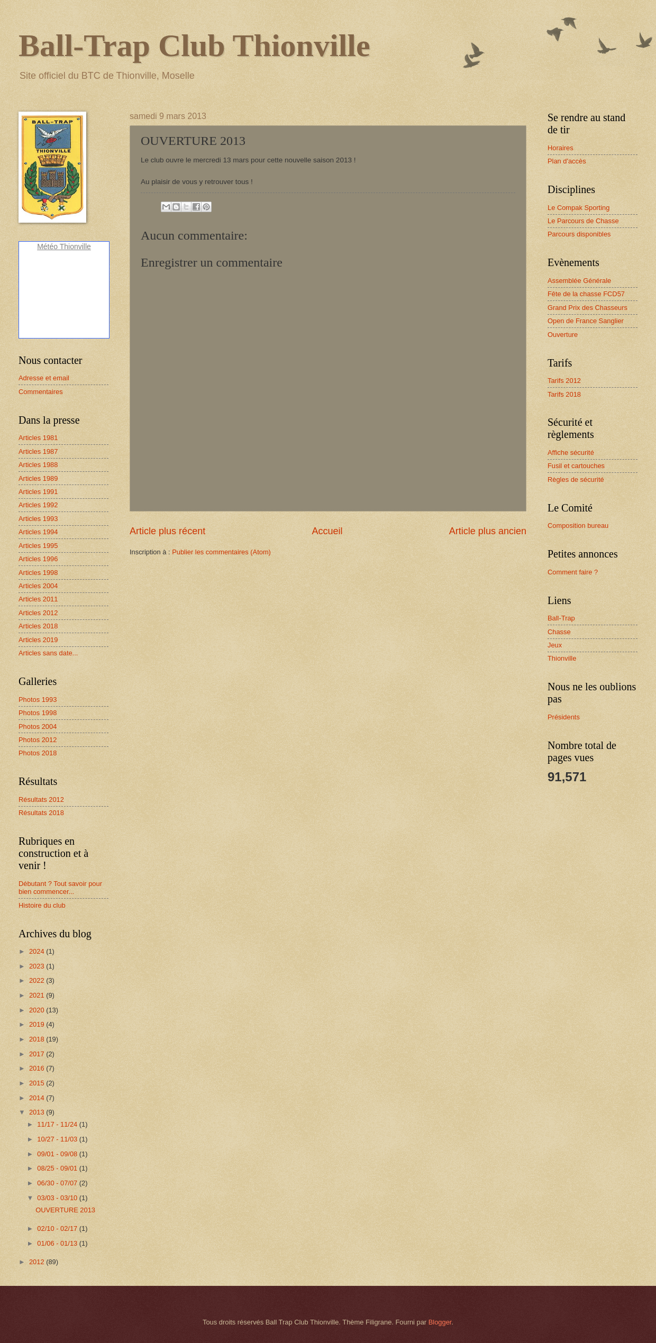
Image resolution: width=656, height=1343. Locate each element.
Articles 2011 (38, 599)
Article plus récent (167, 531)
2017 (37, 1054)
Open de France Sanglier (586, 321)
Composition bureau (578, 525)
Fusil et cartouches (576, 466)
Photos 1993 (38, 700)
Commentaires (41, 392)
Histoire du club (42, 905)
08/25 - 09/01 (58, 1168)
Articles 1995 (38, 546)
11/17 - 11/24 (58, 1124)
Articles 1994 (38, 532)
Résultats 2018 (41, 813)
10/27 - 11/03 (58, 1139)
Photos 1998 (38, 713)
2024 (37, 951)
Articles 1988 (38, 465)
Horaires (560, 148)
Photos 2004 (38, 726)
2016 (37, 1068)
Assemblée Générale (579, 281)
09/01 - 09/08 (58, 1154)
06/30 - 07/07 (58, 1183)
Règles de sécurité (576, 479)
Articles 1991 (38, 492)
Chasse (559, 632)
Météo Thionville (64, 246)
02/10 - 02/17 (58, 1228)
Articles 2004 (38, 586)
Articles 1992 (38, 505)
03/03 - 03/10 (58, 1198)
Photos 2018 (38, 753)
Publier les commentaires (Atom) (221, 552)
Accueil (327, 531)
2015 (37, 1083)
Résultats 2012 (41, 799)
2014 (37, 1098)
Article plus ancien (487, 531)
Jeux (555, 645)
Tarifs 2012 (564, 381)
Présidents (564, 717)
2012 (37, 1262)
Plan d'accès (567, 161)
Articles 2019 (38, 640)
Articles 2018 (38, 626)
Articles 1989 (38, 478)
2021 (37, 995)
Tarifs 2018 (564, 394)
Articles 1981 (38, 438)
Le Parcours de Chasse (583, 221)
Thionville (562, 658)
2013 (37, 1112)
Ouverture (563, 335)
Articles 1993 (38, 519)
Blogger (440, 1322)
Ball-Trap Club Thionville (194, 45)
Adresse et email (44, 378)
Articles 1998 (38, 573)
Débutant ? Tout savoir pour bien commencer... (60, 888)
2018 (37, 1039)
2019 (37, 1024)
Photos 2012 (38, 740)
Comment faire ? (573, 572)
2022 (37, 980)
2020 (37, 1010)
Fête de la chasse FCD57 (586, 294)
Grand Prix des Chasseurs (587, 308)
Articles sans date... (48, 653)
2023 (37, 966)
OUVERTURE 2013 (65, 1210)
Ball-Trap (561, 618)
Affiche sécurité (571, 452)
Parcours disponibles (579, 234)
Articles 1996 (38, 559)
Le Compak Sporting (578, 208)
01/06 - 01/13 (58, 1243)
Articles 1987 (38, 451)
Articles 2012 (38, 613)
